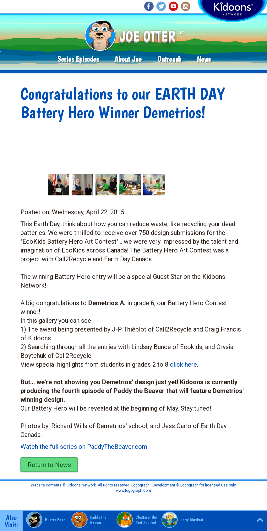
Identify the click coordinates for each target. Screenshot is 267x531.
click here (183, 364)
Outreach (169, 59)
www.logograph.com (133, 490)
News (203, 59)
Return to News (49, 465)
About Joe (128, 59)
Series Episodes (78, 59)
